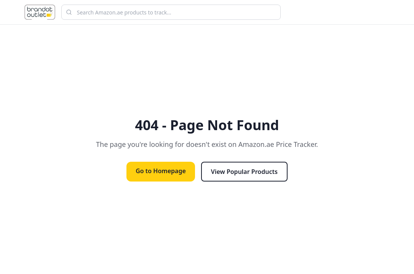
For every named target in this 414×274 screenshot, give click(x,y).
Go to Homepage (161, 171)
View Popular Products (244, 171)
